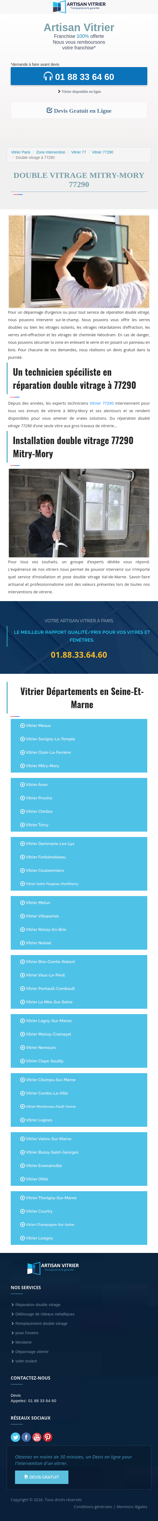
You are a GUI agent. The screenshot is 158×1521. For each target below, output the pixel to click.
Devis (16, 1395)
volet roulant (24, 1361)
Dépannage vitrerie (30, 1352)
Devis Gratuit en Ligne (79, 110)
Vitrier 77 (78, 152)
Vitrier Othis (34, 1179)
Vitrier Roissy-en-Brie (43, 929)
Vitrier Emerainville (41, 1165)
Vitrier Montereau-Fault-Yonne (48, 1106)
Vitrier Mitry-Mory (39, 765)
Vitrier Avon (34, 784)
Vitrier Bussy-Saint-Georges (49, 1152)
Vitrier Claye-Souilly (42, 1061)
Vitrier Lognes (36, 1120)
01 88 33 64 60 (79, 76)
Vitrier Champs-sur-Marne (48, 1079)
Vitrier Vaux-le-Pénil (42, 975)
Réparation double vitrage (35, 1305)
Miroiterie (21, 1342)
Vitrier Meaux (35, 725)
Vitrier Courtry (36, 1211)
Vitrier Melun (35, 902)
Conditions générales (93, 1506)
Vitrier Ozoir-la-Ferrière (45, 752)
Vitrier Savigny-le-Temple (47, 739)
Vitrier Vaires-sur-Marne (45, 1138)
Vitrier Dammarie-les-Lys (47, 843)
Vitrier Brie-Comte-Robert (47, 961)
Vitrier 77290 (102, 152)
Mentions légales (131, 1506)
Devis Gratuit (41, 1477)
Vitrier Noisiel (35, 943)
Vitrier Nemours (38, 1047)
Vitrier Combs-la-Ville (44, 1093)
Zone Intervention (50, 152)
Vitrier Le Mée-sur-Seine (46, 1002)
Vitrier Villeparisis (39, 916)
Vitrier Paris (20, 152)
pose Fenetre (25, 1333)
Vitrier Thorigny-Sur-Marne (48, 1197)
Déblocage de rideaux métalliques (43, 1314)
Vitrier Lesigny (36, 1238)
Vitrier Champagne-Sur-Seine (47, 1224)
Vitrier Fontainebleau (43, 857)
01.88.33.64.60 (79, 655)
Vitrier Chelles (36, 811)
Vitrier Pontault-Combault (47, 988)
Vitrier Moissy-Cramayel (45, 1034)
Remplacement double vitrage (39, 1323)
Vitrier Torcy (34, 824)
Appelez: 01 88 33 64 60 (33, 1400)
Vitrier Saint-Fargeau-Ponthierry (49, 883)
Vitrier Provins (36, 798)
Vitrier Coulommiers (42, 870)
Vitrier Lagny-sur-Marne (46, 1020)
